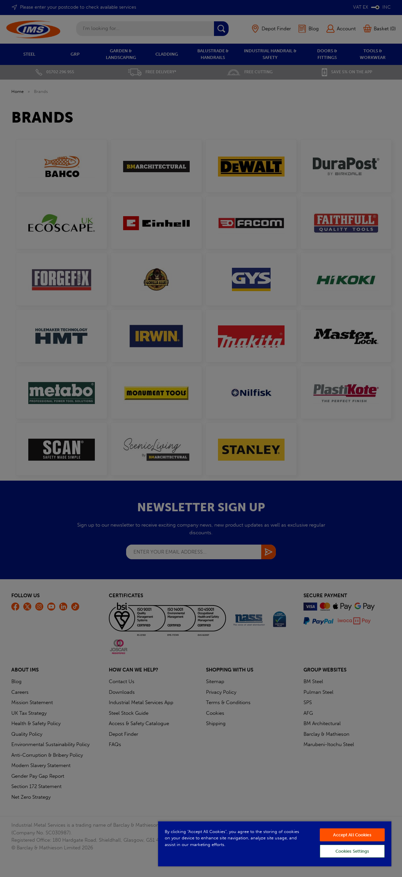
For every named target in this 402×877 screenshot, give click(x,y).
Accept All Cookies (352, 834)
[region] (274, 843)
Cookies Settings (352, 851)
